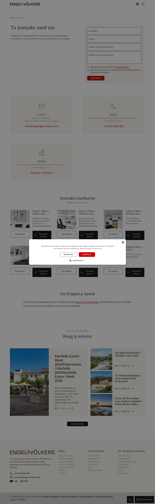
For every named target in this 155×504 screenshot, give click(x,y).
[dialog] (77, 252)
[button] (77, 260)
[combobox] (123, 242)
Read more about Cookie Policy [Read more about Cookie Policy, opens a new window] (91, 249)
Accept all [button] (86, 254)
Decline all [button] (68, 254)
